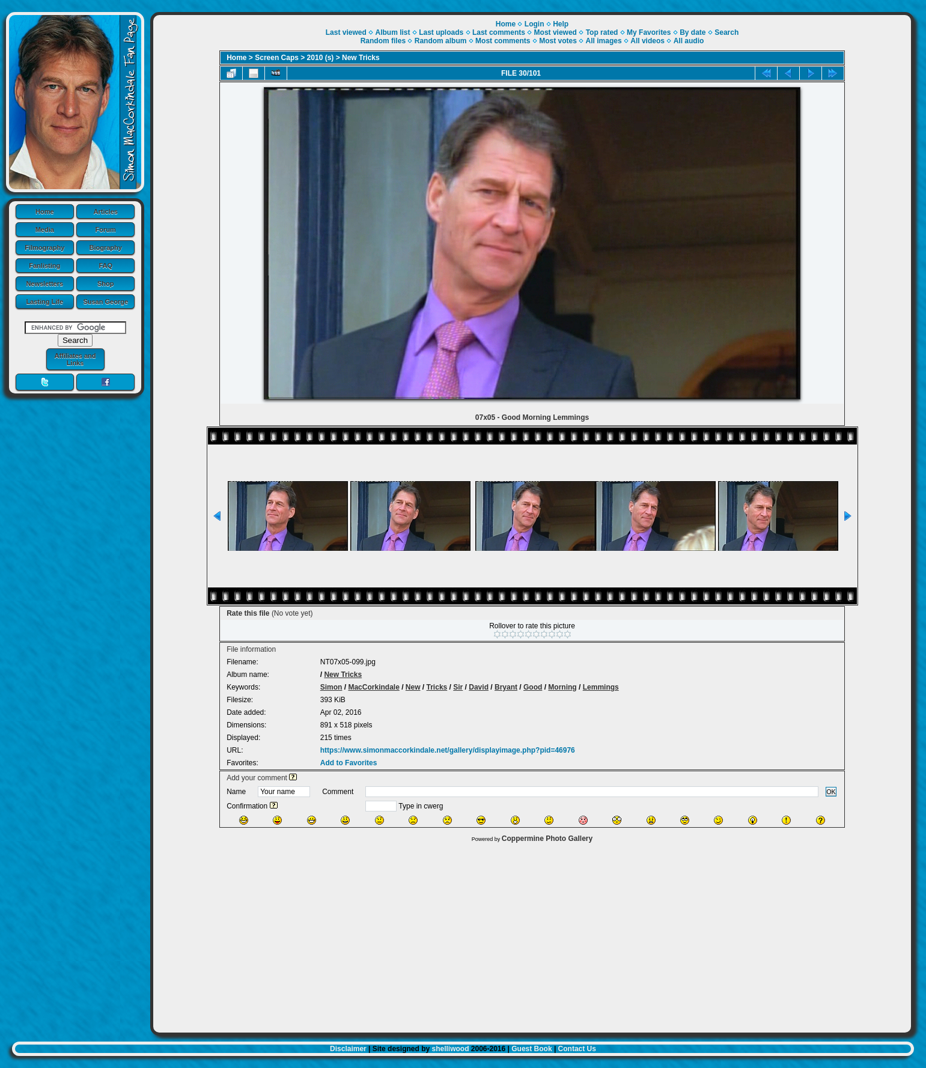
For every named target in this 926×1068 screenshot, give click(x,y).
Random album (441, 41)
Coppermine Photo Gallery (547, 838)
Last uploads (441, 32)
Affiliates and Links (75, 359)
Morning (562, 687)
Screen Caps (277, 57)
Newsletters (44, 283)
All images (604, 41)
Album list (392, 32)
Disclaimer (348, 1049)
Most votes (558, 41)
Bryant (506, 687)
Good (532, 687)
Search (726, 32)
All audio (689, 41)
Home (44, 211)
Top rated (602, 32)
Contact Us (577, 1049)
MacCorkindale (373, 687)
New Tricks (361, 57)
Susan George (105, 301)
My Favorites (649, 32)
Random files (383, 41)
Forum (106, 229)
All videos (647, 41)
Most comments (502, 41)
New (413, 687)
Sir (458, 687)
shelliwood (450, 1049)
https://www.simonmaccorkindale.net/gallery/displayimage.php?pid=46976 (447, 750)
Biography (106, 247)
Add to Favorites (348, 763)
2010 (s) (320, 57)
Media (44, 229)
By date (692, 32)
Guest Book (531, 1049)
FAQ (105, 265)
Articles (106, 211)
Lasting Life (44, 301)
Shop (105, 283)
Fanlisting (44, 265)
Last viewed (346, 32)
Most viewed (555, 32)
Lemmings (601, 687)
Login (534, 24)
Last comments (498, 32)
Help (560, 24)
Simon (331, 687)
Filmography (44, 247)
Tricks (437, 687)
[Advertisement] (532, 935)
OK (831, 791)
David (479, 687)
